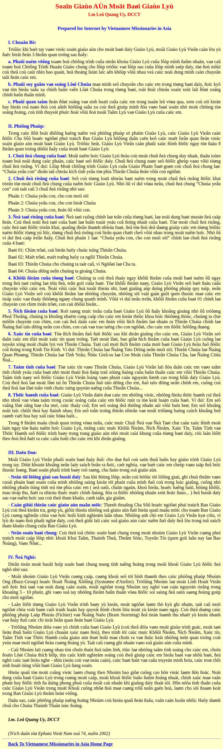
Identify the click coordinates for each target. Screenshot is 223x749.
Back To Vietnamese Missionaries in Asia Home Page (60, 743)
